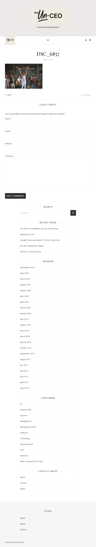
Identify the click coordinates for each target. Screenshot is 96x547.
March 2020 (25, 307)
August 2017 (25, 359)
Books (22, 488)
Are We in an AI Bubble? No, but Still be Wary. (39, 228)
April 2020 (24, 302)
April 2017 (24, 382)
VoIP (22, 450)
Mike (10, 95)
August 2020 (25, 290)
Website (8, 143)
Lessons (23, 415)
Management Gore (28, 427)
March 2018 (25, 336)
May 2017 (24, 376)
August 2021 (25, 284)
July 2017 (24, 365)
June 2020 (24, 296)
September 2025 (27, 267)
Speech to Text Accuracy (30, 251)
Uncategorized (26, 444)
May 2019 (24, 319)
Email (8, 131)
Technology (25, 438)
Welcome (24, 455)
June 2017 (24, 371)
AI (21, 404)
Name (8, 118)
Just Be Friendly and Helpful (32, 246)
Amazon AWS (25, 409)
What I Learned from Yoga (31, 461)
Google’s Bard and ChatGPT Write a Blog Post (40, 240)
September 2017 (27, 353)
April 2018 (24, 330)
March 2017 (25, 388)
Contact (23, 483)
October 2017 (26, 348)
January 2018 (25, 342)
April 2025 (24, 273)
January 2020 (25, 313)
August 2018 (25, 325)
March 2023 (25, 279)
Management (25, 421)
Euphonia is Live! (27, 234)
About (22, 477)
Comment (9, 156)
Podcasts (24, 432)
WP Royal (20, 542)
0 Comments (86, 95)
